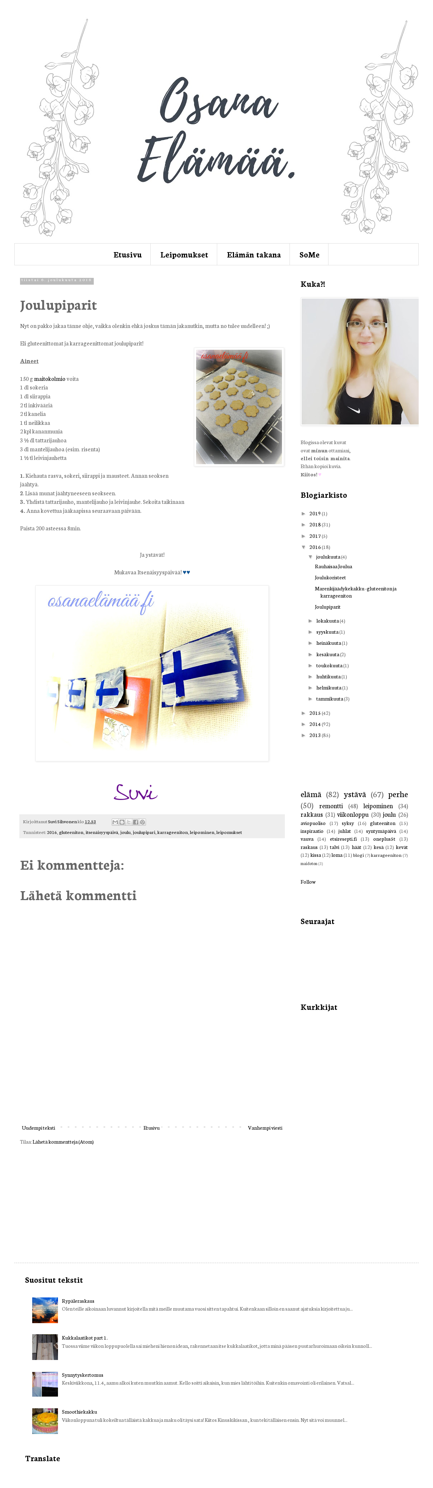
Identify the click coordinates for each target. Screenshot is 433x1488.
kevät (402, 846)
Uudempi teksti (38, 1127)
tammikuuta (330, 698)
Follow (308, 881)
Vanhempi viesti (265, 1127)
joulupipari (144, 832)
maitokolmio (49, 378)
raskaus (309, 846)
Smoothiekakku (79, 1411)
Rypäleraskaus (78, 1300)
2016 (52, 832)
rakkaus (312, 814)
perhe (398, 793)
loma (336, 854)
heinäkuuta (329, 642)
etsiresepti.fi (343, 838)
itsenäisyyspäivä (102, 832)
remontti (331, 805)
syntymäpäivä (381, 830)
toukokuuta (329, 665)
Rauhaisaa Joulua (333, 566)
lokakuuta (328, 620)
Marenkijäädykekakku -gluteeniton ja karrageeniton (355, 592)
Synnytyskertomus (82, 1374)
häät (356, 846)
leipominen (202, 832)
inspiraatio (312, 830)
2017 (316, 535)
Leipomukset (184, 254)
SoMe (310, 254)
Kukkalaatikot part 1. (85, 1337)
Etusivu (127, 254)
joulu (125, 832)
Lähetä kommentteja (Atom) (63, 1141)
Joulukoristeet (330, 577)
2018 (316, 524)
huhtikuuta (328, 676)
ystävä (355, 793)
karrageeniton (172, 832)
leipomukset (229, 832)
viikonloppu (353, 814)
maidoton (309, 863)
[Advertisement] (152, 1090)
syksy (348, 822)
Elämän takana (254, 254)
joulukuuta (328, 556)
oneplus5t (384, 838)
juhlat (345, 830)
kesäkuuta (328, 654)
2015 (316, 712)
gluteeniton (71, 832)
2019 (316, 513)
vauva (307, 838)
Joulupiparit (328, 606)
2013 (316, 734)
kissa (315, 854)
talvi (334, 846)
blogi (358, 854)
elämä (311, 793)
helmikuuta (329, 687)
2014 (316, 723)
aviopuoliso (313, 822)
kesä (379, 846)
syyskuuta (327, 631)
